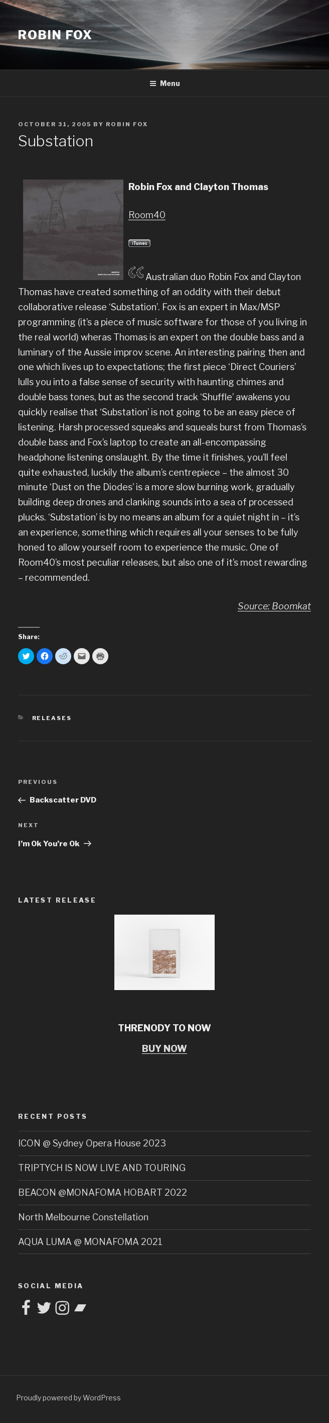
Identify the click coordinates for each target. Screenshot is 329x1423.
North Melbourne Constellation (83, 1217)
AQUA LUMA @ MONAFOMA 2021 (90, 1241)
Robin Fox (127, 124)
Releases (52, 718)
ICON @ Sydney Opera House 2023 (92, 1143)
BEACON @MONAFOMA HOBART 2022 (102, 1192)
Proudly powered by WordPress (68, 1397)
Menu (164, 83)
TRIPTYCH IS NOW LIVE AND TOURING (102, 1168)
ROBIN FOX (55, 35)
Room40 (147, 215)
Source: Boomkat (274, 606)
